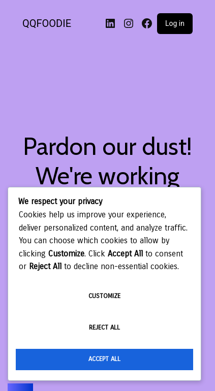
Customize (104, 296)
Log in (175, 23)
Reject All (104, 327)
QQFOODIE (46, 23)
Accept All (104, 359)
